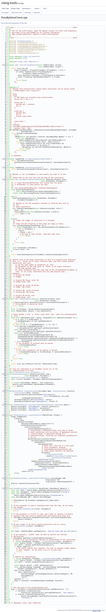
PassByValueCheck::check (23, 488)
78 (4, 159)
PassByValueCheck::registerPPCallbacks (29, 478)
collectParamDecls (16, 374)
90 (4, 179)
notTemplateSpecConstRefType (36, 159)
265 (4, 478)
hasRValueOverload (27, 299)
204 (4, 374)
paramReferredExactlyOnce (30, 179)
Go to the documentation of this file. (14, 23)
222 (4, 405)
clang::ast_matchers (31, 56)
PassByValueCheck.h (25, 41)
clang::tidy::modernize (27, 62)
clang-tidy (28, 12)
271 (4, 488)
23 (4, 65)
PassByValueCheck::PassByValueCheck (23, 391)
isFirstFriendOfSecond (28, 65)
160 (4, 299)
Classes (37, 8)
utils (45, 396)
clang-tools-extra (16, 12)
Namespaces (27, 8)
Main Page (5, 8)
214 (4, 391)
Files (45, 8)
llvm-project (5, 12)
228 (4, 415)
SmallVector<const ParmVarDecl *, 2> (30, 372)
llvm (24, 58)
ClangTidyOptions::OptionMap (51, 405)
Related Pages (15, 8)
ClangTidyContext (59, 391)
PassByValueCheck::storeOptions (26, 405)
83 (4, 167)
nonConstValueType (32, 167)
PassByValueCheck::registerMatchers (28, 415)
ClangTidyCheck (20, 393)
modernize (36, 12)
